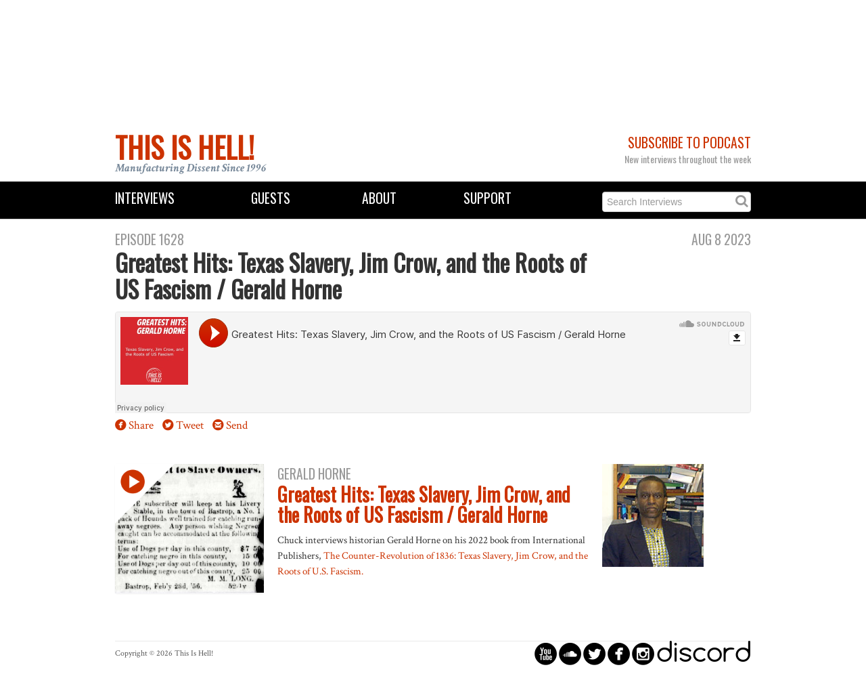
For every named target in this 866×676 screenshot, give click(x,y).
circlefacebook (619, 653)
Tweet (190, 425)
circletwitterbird (594, 653)
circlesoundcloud (570, 653)
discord (703, 653)
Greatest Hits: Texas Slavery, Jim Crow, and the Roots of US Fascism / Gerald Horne (423, 504)
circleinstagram (643, 653)
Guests (270, 198)
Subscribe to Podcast (689, 142)
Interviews (145, 198)
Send (237, 425)
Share (141, 425)
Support (487, 198)
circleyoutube (545, 653)
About (379, 198)
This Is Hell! (184, 147)
